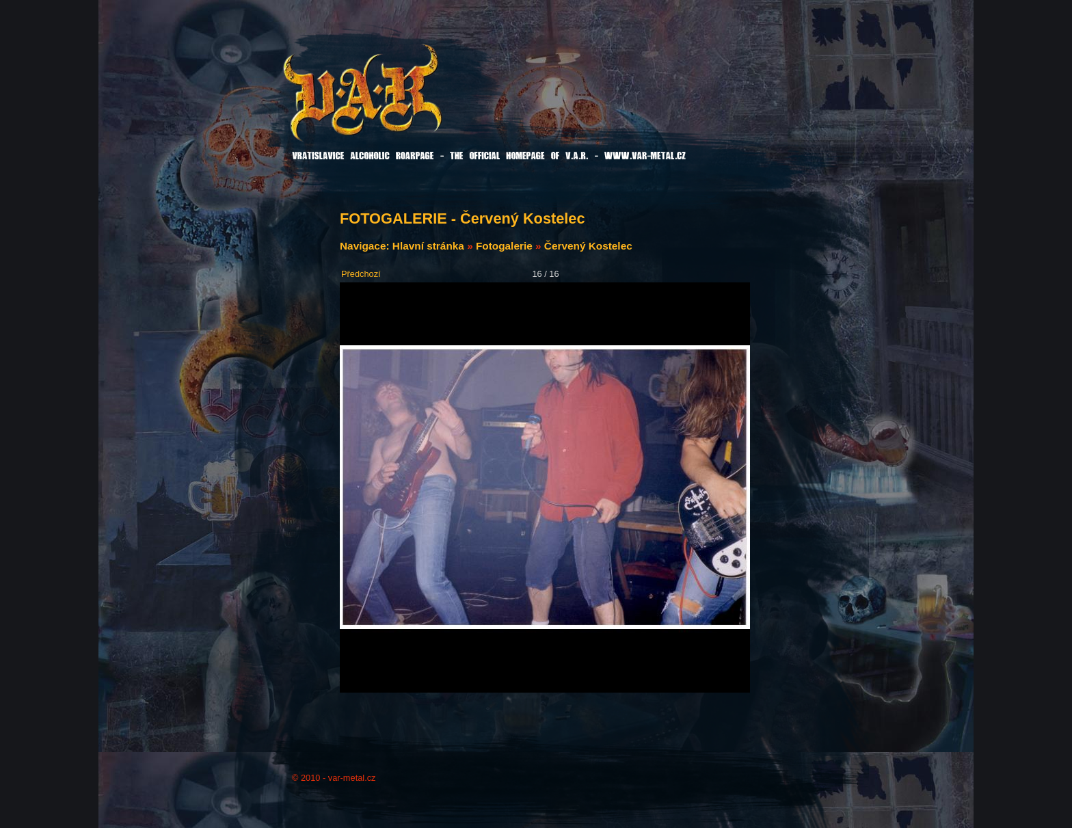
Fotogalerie (504, 246)
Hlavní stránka (428, 246)
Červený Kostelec (588, 246)
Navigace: (366, 246)
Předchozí (361, 274)
